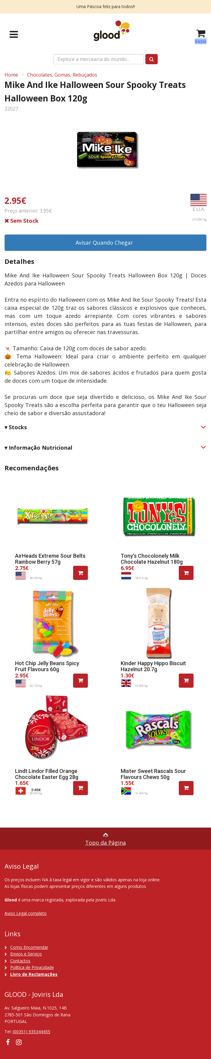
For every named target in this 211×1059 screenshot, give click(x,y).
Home (11, 74)
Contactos (20, 961)
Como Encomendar (29, 947)
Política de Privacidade (32, 967)
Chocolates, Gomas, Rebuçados (62, 74)
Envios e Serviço (26, 954)
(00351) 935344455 (31, 1031)
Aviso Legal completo (26, 913)
